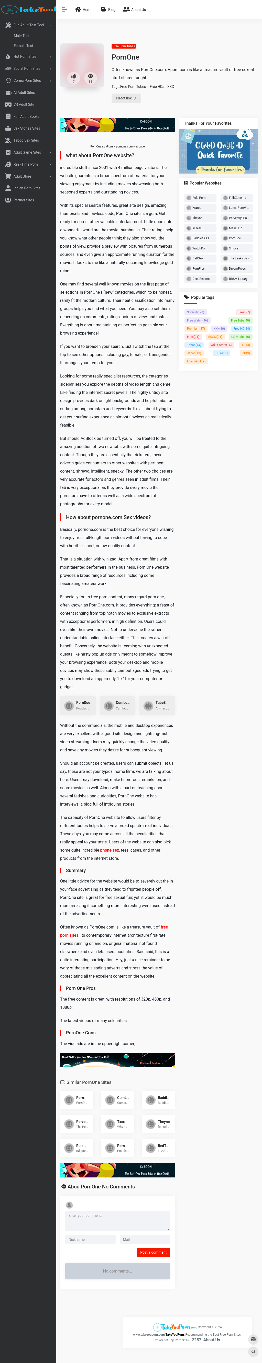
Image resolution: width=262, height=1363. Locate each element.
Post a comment (153, 1252)
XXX (170, 87)
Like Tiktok (196, 361)
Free (244, 312)
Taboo (194, 345)
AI (246, 345)
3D (246, 353)
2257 (196, 1339)
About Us (211, 1339)
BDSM (215, 337)
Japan (194, 353)
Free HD (156, 87)
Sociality (195, 312)
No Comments (118, 1187)
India (193, 337)
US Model (240, 337)
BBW (222, 353)
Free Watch (197, 320)
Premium (196, 328)
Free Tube (240, 320)
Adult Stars (221, 345)
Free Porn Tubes (124, 46)
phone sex (109, 850)
